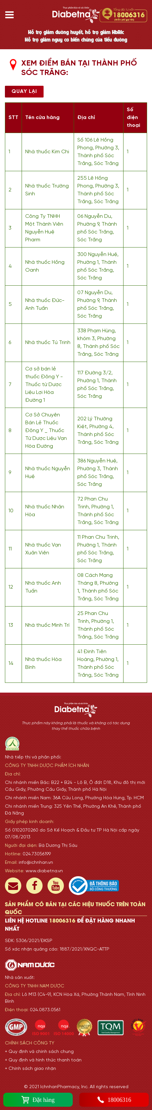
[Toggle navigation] (12, 15)
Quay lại (24, 91)
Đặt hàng (38, 1099)
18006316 (114, 1099)
